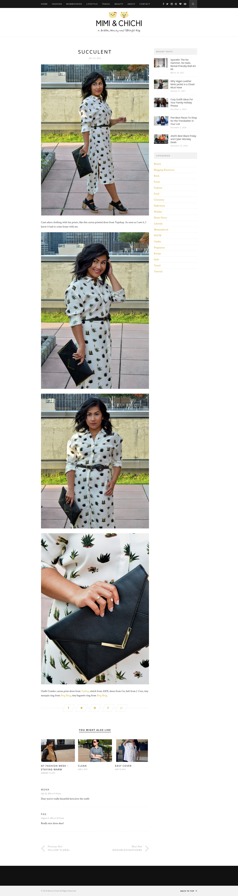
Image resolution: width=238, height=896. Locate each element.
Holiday (158, 211)
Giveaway (159, 200)
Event (157, 182)
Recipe (157, 253)
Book (156, 176)
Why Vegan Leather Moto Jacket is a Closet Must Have (183, 84)
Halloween (159, 206)
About (131, 4)
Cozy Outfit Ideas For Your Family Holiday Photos (182, 102)
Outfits (157, 241)
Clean (82, 765)
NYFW (158, 235)
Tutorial (158, 271)
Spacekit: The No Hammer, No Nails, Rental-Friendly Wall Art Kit (183, 64)
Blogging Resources (164, 170)
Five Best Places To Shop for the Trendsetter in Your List (184, 121)
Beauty (119, 4)
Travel (106, 4)
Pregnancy (159, 247)
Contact (145, 4)
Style (156, 259)
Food (156, 194)
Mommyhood (74, 4)
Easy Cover (123, 765)
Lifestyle (92, 4)
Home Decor (160, 217)
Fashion (57, 4)
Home (44, 4)
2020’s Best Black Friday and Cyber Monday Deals (183, 139)
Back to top (188, 891)
